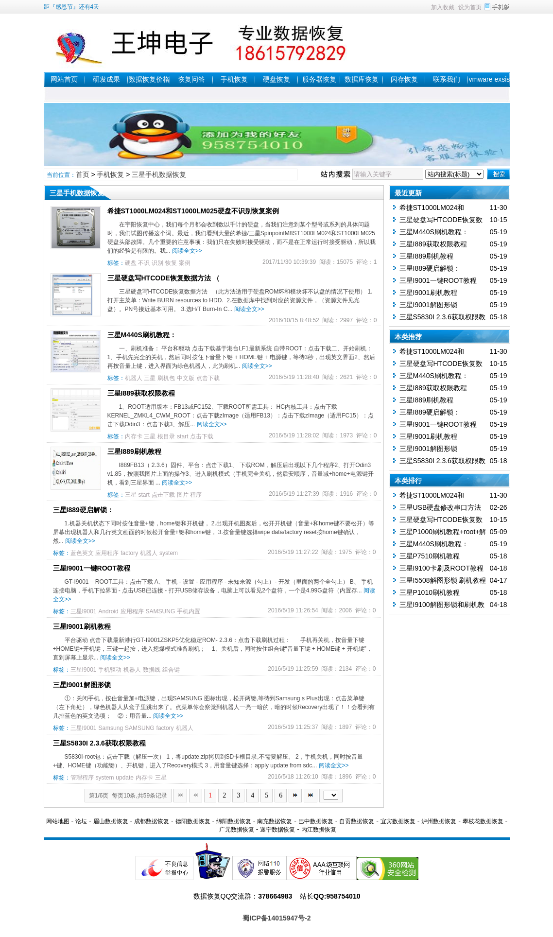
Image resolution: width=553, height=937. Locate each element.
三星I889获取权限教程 (141, 393)
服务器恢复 (319, 79)
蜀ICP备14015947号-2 (276, 918)
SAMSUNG (160, 611)
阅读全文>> (187, 250)
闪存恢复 (404, 79)
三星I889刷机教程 (134, 451)
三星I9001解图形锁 (82, 685)
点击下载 (208, 378)
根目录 (166, 436)
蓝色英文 (82, 553)
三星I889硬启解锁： (83, 510)
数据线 (151, 669)
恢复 (171, 263)
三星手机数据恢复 (159, 174)
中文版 (185, 378)
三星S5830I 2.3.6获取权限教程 (99, 743)
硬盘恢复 (276, 79)
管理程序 (82, 777)
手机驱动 (109, 669)
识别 (157, 263)
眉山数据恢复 (110, 821)
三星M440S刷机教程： (141, 335)
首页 (82, 174)
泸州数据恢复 (438, 821)
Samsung (110, 728)
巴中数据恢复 (315, 821)
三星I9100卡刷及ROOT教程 (441, 568)
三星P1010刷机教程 (429, 592)
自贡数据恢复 (356, 821)
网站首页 (64, 79)
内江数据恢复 (318, 829)
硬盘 (131, 263)
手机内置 (188, 611)
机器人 (133, 378)
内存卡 (133, 436)
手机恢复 (234, 79)
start (182, 436)
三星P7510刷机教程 (429, 556)
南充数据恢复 (274, 821)
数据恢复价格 (149, 79)
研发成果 (106, 79)
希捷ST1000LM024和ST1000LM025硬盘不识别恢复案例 (193, 211)
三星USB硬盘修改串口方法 (440, 507)
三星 (150, 378)
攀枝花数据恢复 (483, 821)
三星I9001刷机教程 (82, 626)
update (125, 777)
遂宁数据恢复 (277, 829)
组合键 (171, 669)
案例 (184, 263)
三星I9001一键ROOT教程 (91, 568)
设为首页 (470, 7)
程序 (196, 494)
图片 (183, 494)
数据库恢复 (362, 79)
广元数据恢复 (236, 829)
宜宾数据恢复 (397, 821)
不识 (144, 263)
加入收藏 (442, 7)
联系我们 (446, 79)
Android (108, 611)
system (168, 553)
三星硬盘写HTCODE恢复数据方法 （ (163, 278)
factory (129, 553)
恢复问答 (191, 79)
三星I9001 (83, 611)
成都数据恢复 (151, 821)
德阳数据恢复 (192, 821)
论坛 (81, 821)
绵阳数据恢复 (233, 821)
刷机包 (166, 378)
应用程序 (107, 553)
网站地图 (57, 821)
